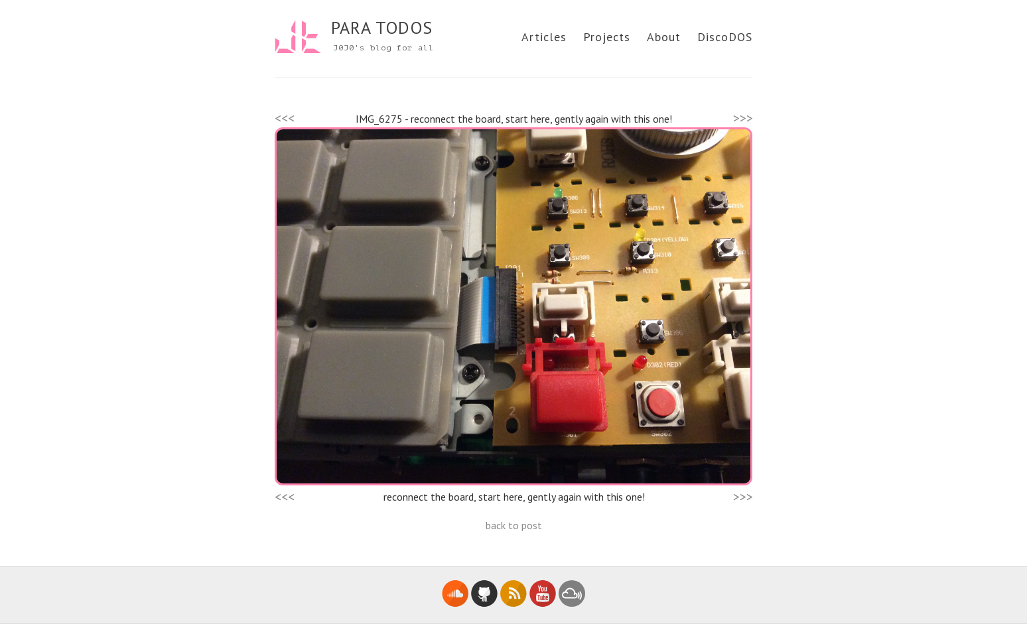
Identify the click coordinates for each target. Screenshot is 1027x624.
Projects (606, 36)
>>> (743, 118)
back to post (514, 525)
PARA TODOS (382, 27)
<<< (285, 118)
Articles (544, 36)
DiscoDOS (724, 36)
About (664, 36)
